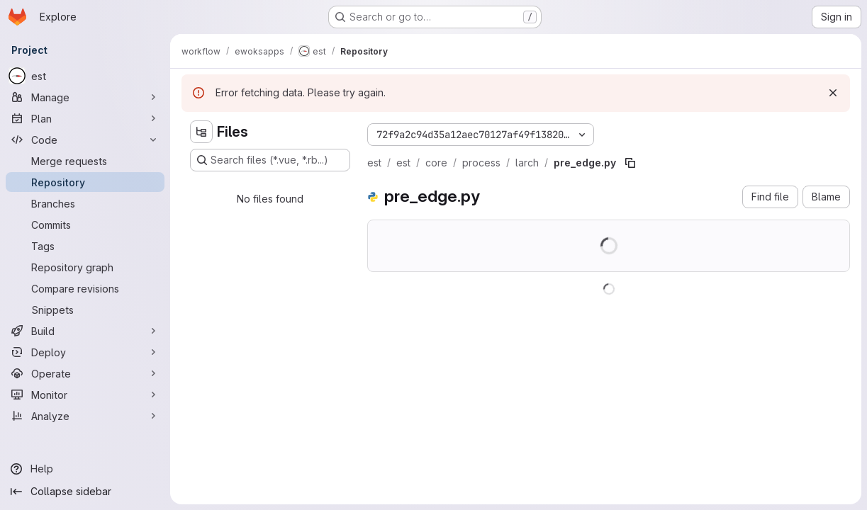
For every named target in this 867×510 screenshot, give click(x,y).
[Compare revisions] (85, 288)
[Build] (85, 331)
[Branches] (85, 203)
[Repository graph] (85, 267)
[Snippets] (85, 309)
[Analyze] (85, 416)
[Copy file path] (630, 163)
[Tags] (85, 246)
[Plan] (85, 118)
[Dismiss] (832, 92)
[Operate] (85, 373)
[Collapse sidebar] (85, 492)
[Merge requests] (85, 161)
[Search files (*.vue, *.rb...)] (270, 160)
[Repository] (85, 182)
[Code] (85, 139)
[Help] (85, 469)
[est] (85, 76)
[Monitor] (85, 394)
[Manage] (85, 97)
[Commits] (85, 224)
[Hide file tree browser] (201, 131)
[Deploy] (85, 352)
